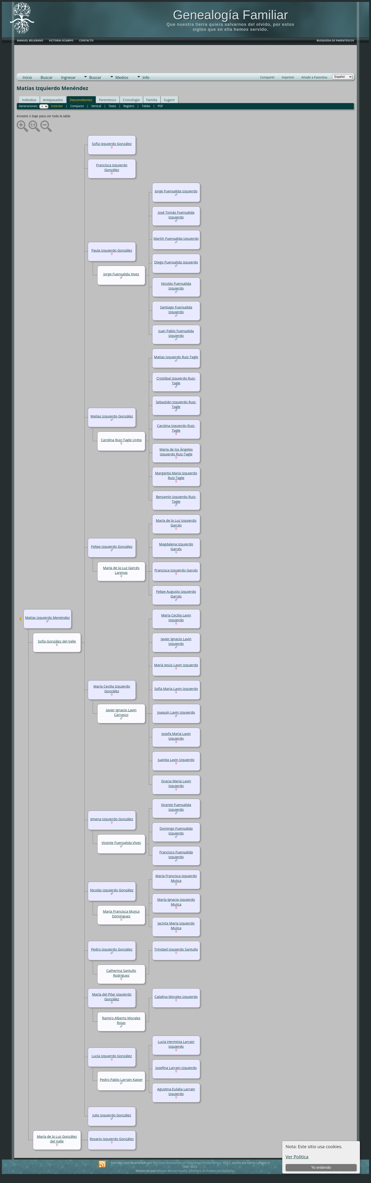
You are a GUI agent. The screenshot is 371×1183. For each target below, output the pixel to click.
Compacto (77, 106)
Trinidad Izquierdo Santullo (176, 949)
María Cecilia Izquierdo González (111, 688)
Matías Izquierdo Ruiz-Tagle (176, 356)
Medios (121, 77)
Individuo (29, 100)
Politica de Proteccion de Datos (212, 1171)
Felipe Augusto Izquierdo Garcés (176, 593)
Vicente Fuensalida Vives (121, 842)
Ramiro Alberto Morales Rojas (121, 1020)
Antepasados (53, 100)
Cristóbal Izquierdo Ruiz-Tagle (176, 380)
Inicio (27, 77)
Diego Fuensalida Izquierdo (176, 262)
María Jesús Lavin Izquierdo (176, 664)
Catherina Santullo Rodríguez (121, 973)
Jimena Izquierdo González (111, 818)
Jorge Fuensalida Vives (121, 274)
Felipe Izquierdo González (111, 546)
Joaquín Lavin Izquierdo (176, 712)
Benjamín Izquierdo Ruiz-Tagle (176, 499)
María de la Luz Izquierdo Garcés (176, 522)
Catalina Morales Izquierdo (176, 996)
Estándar (57, 106)
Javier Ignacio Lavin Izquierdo (176, 641)
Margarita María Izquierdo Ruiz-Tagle (176, 475)
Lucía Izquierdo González (112, 1055)
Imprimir (288, 77)
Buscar (46, 77)
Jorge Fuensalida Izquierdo (176, 191)
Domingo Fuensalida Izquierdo (176, 830)
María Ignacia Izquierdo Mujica (176, 902)
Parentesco (107, 100)
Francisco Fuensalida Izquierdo (176, 854)
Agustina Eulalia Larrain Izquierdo (176, 1091)
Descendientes (81, 100)
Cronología (131, 100)
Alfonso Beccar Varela (171, 1171)
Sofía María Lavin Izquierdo (176, 688)
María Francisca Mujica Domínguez (121, 913)
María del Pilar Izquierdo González (111, 996)
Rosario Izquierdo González (112, 1138)
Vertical (96, 106)
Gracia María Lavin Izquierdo (176, 783)
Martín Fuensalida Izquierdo (176, 238)
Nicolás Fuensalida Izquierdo (176, 285)
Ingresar (68, 77)
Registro (129, 106)
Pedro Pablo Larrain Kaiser (121, 1079)
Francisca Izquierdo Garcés (176, 570)
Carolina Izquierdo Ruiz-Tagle (176, 428)
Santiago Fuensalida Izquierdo (176, 309)
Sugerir (169, 100)
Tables (146, 106)
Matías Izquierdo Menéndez (47, 617)
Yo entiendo (321, 1167)
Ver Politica (297, 1157)
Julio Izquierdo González (111, 1115)
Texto (112, 106)
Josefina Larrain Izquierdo (176, 1067)
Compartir (267, 77)
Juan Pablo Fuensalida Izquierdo (176, 333)
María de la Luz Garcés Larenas (121, 570)
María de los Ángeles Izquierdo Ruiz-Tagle (176, 451)
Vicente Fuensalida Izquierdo (176, 807)
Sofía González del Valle (57, 641)
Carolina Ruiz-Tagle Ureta (121, 439)
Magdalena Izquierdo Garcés (176, 546)
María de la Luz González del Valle (57, 1138)
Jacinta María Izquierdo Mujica (176, 925)
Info (145, 77)
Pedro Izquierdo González (111, 949)
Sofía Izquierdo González (112, 143)
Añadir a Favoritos (314, 77)
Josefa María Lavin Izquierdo (176, 736)
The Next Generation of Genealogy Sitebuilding (186, 1163)
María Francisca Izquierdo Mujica (176, 878)
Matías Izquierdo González (111, 416)
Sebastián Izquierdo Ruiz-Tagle (176, 404)
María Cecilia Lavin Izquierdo (176, 617)
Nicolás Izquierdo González (111, 890)
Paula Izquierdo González (111, 250)
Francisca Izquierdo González (111, 167)
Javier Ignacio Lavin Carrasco (121, 712)
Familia (151, 100)
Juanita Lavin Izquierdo (176, 759)
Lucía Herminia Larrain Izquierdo (176, 1044)
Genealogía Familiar (230, 15)
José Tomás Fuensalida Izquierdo (176, 214)
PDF (160, 106)
